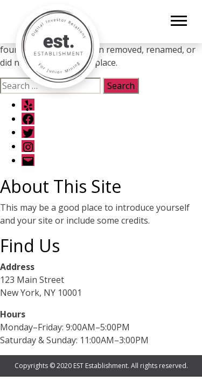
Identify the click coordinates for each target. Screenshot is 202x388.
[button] (178, 18)
